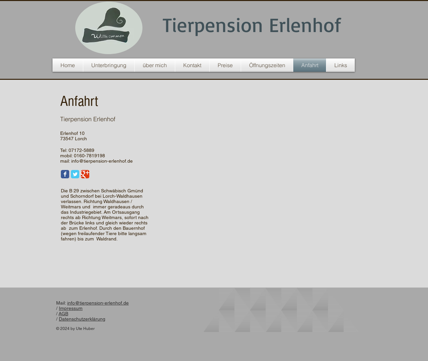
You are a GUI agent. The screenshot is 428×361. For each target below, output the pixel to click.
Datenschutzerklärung (82, 319)
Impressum (71, 308)
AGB (63, 313)
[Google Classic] (85, 174)
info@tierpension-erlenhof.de (102, 161)
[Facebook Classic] (65, 174)
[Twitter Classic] (75, 174)
